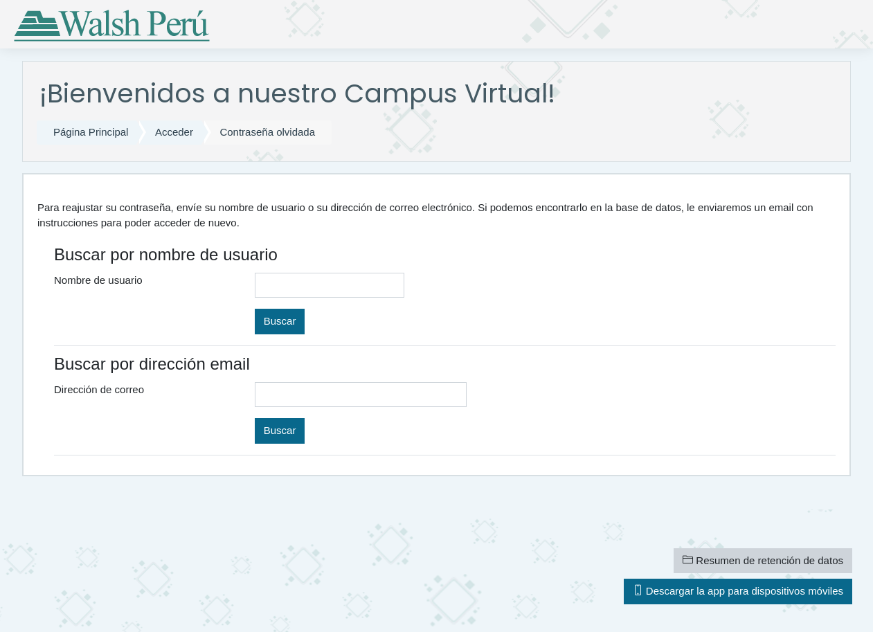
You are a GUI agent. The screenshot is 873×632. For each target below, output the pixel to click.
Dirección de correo (99, 389)
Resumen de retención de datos (763, 560)
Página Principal (90, 132)
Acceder (174, 132)
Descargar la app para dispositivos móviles (738, 591)
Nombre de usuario (98, 280)
